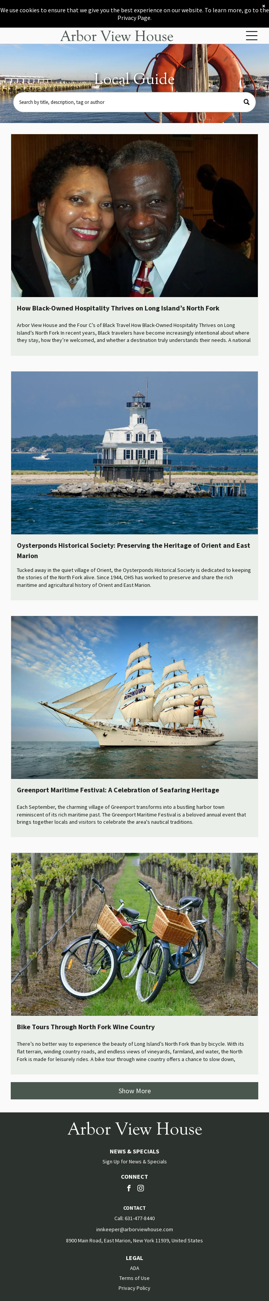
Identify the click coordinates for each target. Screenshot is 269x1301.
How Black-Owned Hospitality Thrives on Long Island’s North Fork (118, 308)
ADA (134, 1268)
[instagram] (140, 1189)
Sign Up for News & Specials (134, 1161)
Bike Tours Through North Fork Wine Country (86, 1026)
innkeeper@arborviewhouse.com (134, 1229)
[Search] (134, 102)
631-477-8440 (140, 1218)
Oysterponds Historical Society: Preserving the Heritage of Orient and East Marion (133, 550)
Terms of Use (134, 1278)
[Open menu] (251, 35)
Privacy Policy (134, 1288)
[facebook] (129, 1189)
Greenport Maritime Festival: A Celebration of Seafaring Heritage (118, 789)
